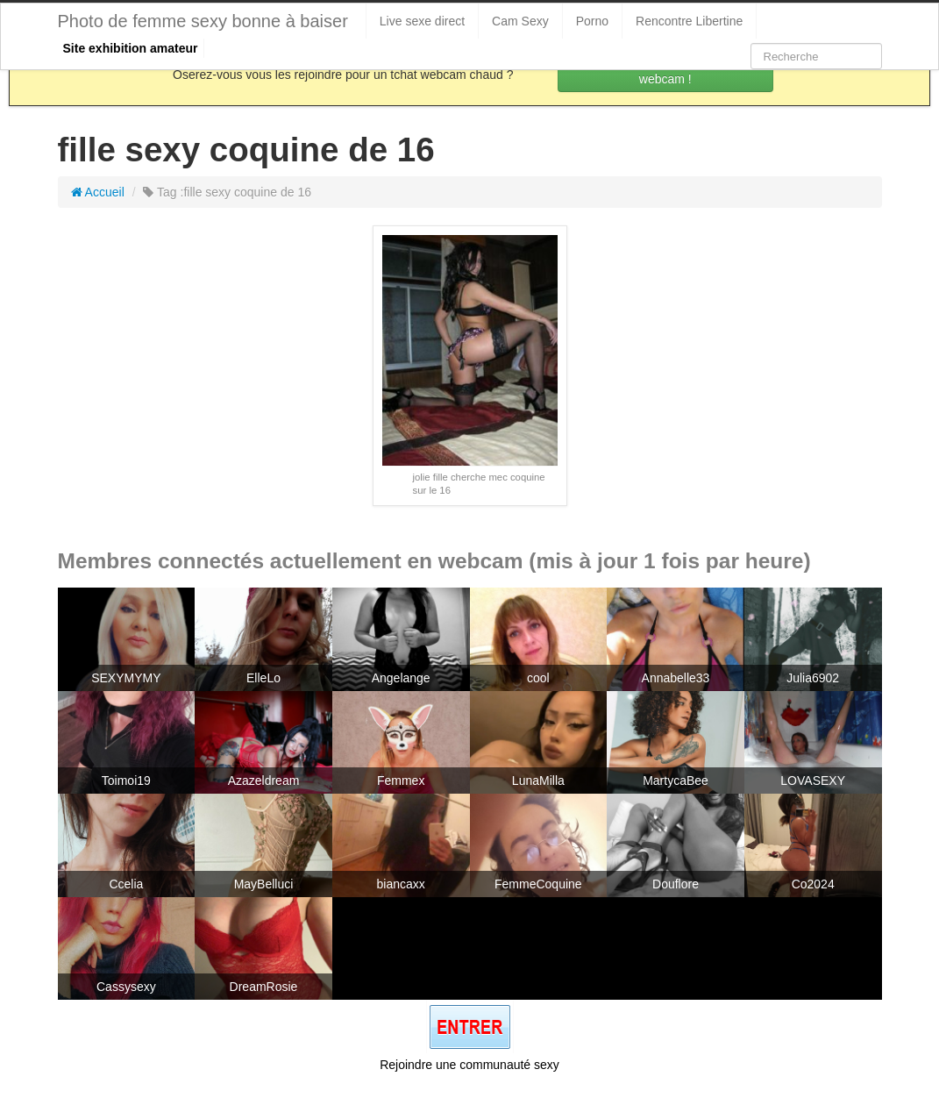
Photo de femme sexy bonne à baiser (203, 21)
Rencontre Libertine (689, 21)
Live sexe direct (422, 21)
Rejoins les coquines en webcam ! (665, 70)
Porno (592, 21)
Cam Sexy (520, 21)
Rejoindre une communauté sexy (469, 1065)
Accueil (97, 192)
